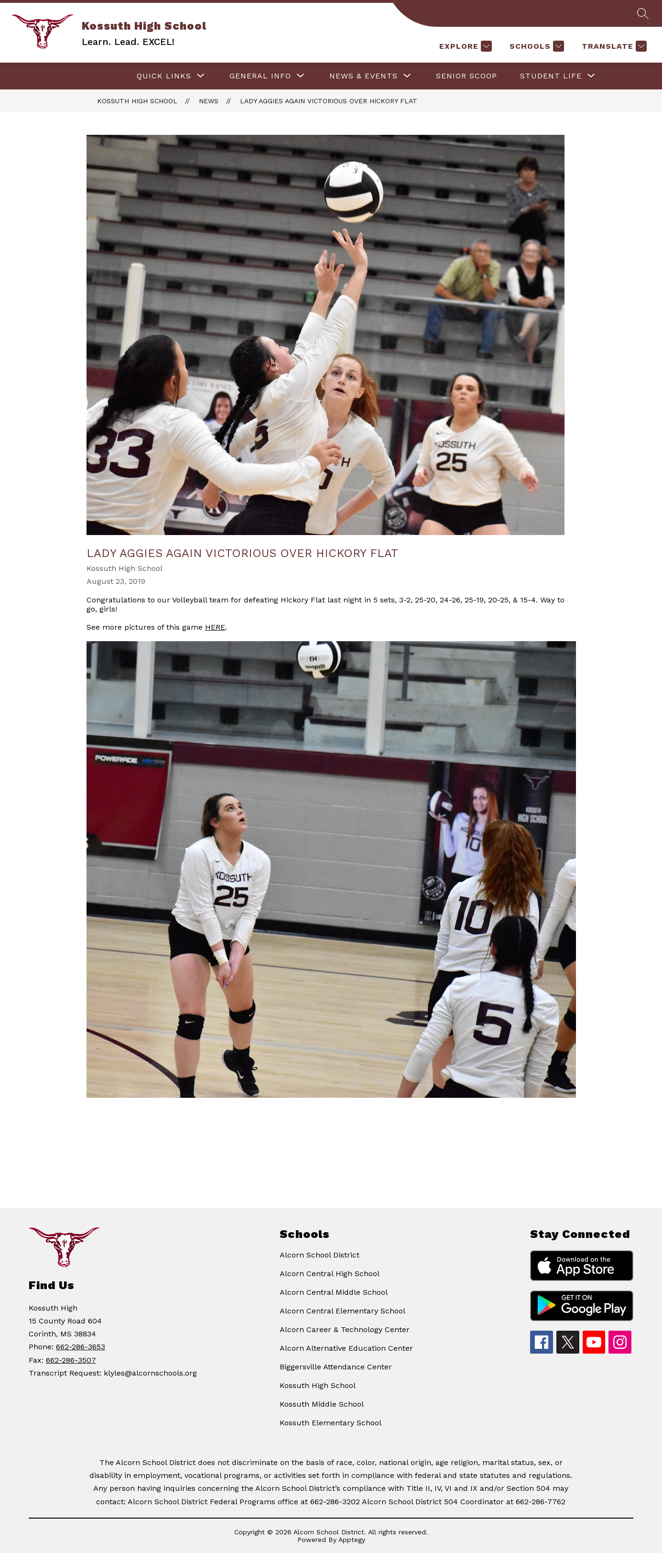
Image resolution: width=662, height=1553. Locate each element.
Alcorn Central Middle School (334, 1292)
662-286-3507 (71, 1360)
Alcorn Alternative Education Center (346, 1348)
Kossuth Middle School (322, 1404)
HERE (215, 627)
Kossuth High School (137, 101)
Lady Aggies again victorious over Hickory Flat (328, 101)
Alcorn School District (319, 1254)
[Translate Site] (613, 46)
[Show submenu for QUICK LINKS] (164, 76)
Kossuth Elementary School (330, 1422)
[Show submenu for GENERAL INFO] (260, 76)
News (208, 101)
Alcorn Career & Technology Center (345, 1329)
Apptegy (351, 1539)
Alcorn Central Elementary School (342, 1310)
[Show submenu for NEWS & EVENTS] (363, 76)
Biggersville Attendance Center (336, 1366)
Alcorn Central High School (330, 1273)
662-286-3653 (80, 1346)
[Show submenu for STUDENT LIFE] (551, 76)
